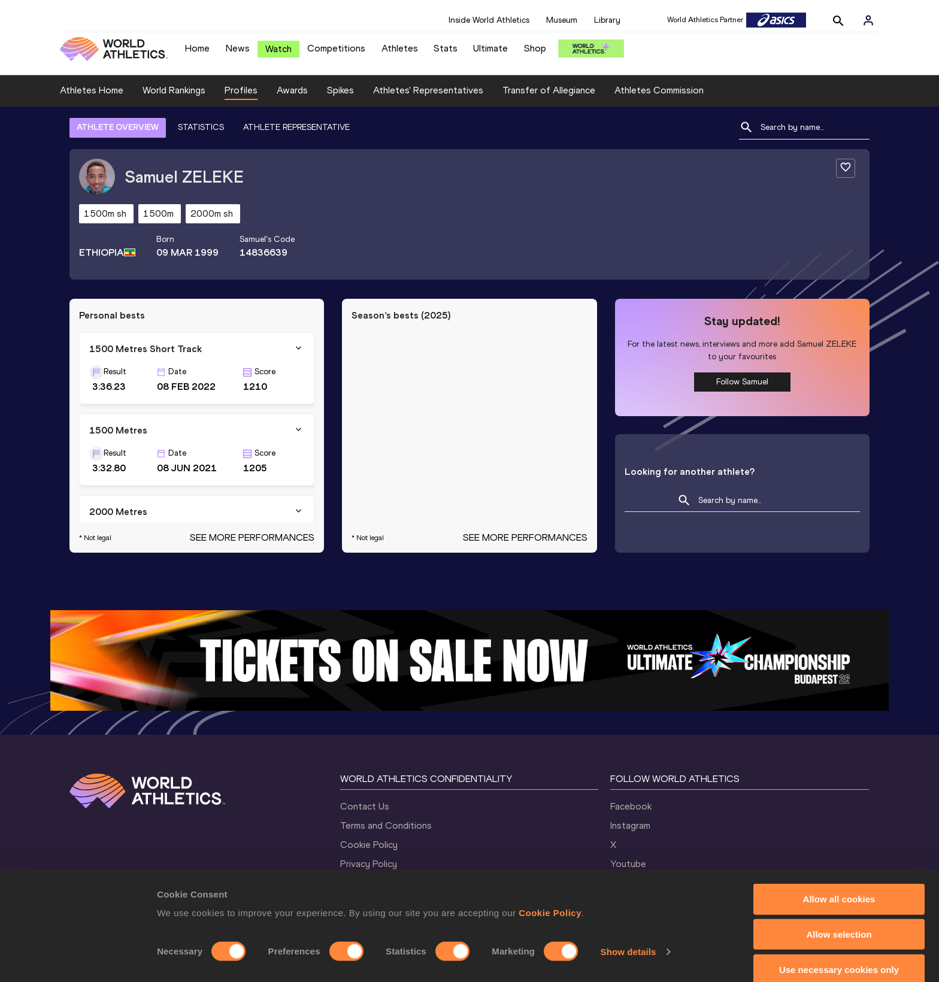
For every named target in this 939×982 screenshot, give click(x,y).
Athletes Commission (659, 90)
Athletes (399, 48)
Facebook (631, 806)
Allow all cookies (839, 882)
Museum (561, 20)
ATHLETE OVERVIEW (118, 127)
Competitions (336, 48)
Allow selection (838, 917)
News (238, 48)
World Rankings (174, 90)
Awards (292, 90)
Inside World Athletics (489, 20)
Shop (535, 48)
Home (197, 48)
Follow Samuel (742, 382)
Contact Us (364, 806)
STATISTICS (201, 127)
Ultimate (490, 48)
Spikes (340, 90)
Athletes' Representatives (428, 90)
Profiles (241, 90)
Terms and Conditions (386, 825)
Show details (628, 934)
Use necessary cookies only (839, 952)
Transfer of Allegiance (548, 90)
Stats (446, 48)
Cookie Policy (550, 895)
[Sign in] (868, 20)
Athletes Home (91, 90)
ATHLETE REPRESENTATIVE (296, 127)
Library (607, 20)
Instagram (630, 825)
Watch (278, 48)
